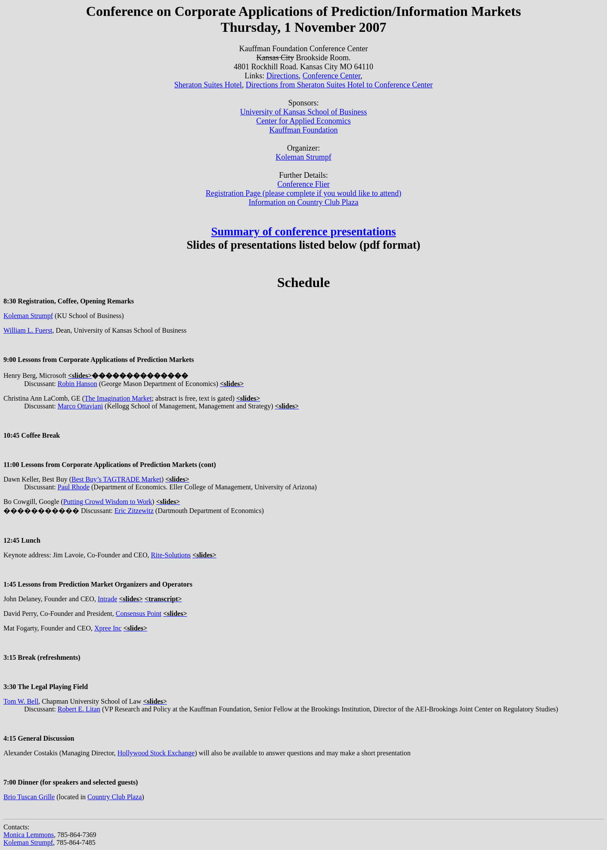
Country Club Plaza (114, 797)
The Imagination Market (118, 398)
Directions (282, 75)
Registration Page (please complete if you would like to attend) (303, 193)
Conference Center (332, 75)
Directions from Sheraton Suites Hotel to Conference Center (339, 84)
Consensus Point (138, 613)
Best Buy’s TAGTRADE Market (116, 479)
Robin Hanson (77, 383)
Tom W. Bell (20, 701)
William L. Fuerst (28, 330)
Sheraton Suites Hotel (208, 84)
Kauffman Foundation (303, 130)
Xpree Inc (108, 628)
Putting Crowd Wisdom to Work (107, 501)
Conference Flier (303, 184)
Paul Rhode (74, 487)
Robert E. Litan (79, 709)
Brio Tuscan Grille (29, 797)
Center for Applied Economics (303, 121)
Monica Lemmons (28, 834)
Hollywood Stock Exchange (156, 753)
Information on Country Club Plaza (304, 202)
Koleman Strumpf (28, 315)
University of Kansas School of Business (303, 112)
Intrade (107, 599)
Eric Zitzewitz (134, 510)
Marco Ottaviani (80, 406)
